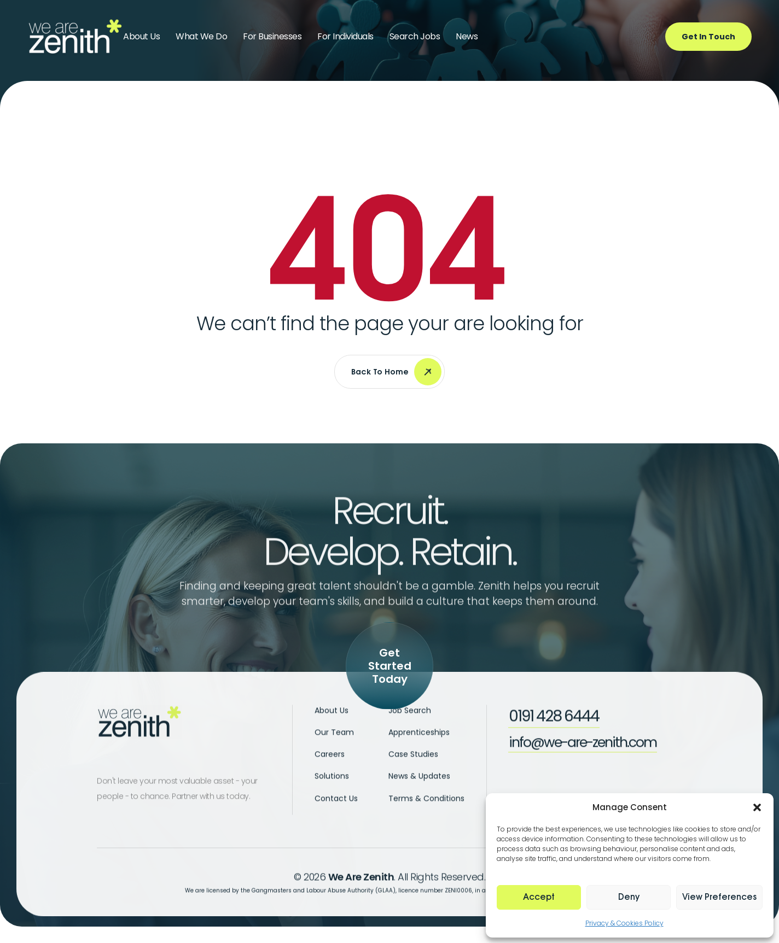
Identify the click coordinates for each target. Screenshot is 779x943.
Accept (539, 897)
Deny (629, 897)
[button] (757, 807)
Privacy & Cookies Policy (624, 923)
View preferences (719, 897)
